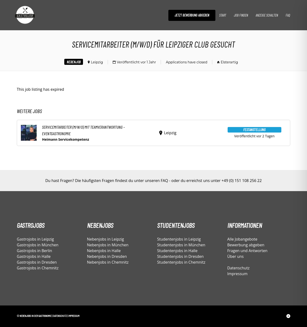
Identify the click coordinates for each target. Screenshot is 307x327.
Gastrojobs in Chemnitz (38, 268)
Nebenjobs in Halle (104, 250)
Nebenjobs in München (108, 245)
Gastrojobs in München (38, 245)
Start (222, 15)
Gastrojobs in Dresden (37, 262)
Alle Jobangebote (242, 239)
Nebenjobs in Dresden (107, 256)
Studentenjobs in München (181, 245)
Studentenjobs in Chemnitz (181, 262)
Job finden (241, 15)
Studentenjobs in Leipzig (179, 239)
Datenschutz (238, 268)
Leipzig (97, 62)
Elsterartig (229, 62)
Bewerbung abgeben (245, 245)
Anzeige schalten (267, 15)
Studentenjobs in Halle (177, 250)
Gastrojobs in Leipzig (35, 239)
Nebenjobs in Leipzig (105, 239)
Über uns (235, 256)
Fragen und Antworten (247, 250)
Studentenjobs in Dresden (180, 256)
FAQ (288, 15)
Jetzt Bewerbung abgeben (192, 15)
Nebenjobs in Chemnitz (108, 262)
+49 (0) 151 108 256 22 (242, 180)
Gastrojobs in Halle (34, 256)
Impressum (237, 273)
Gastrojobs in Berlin (34, 250)
